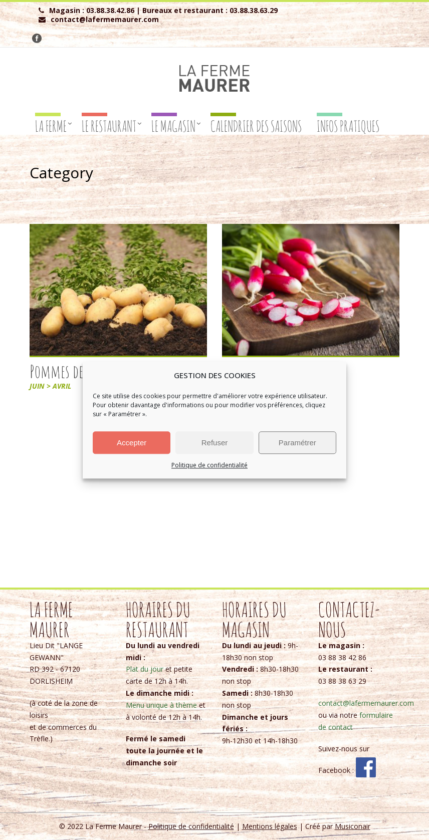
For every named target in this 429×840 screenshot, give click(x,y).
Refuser (214, 442)
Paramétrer (297, 442)
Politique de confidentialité (209, 465)
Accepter (131, 442)
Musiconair (352, 826)
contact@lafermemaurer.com (366, 703)
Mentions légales (269, 826)
